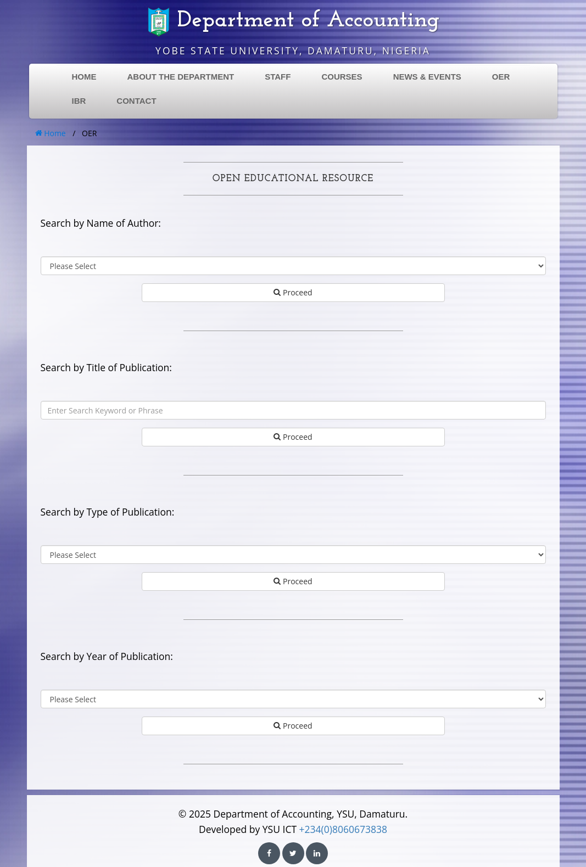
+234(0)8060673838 (343, 829)
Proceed (293, 292)
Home (50, 133)
